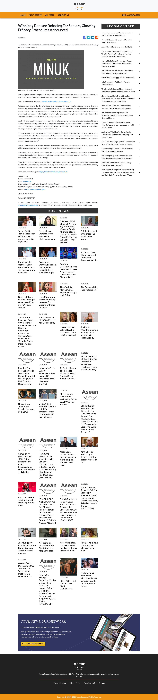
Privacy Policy (74, 683)
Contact (101, 683)
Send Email (27, 181)
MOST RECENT (35, 15)
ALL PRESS (49, 15)
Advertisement (89, 683)
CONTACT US (63, 15)
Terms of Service (59, 683)
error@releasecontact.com (28, 205)
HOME (22, 15)
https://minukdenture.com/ (35, 189)
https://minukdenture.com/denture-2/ (56, 101)
